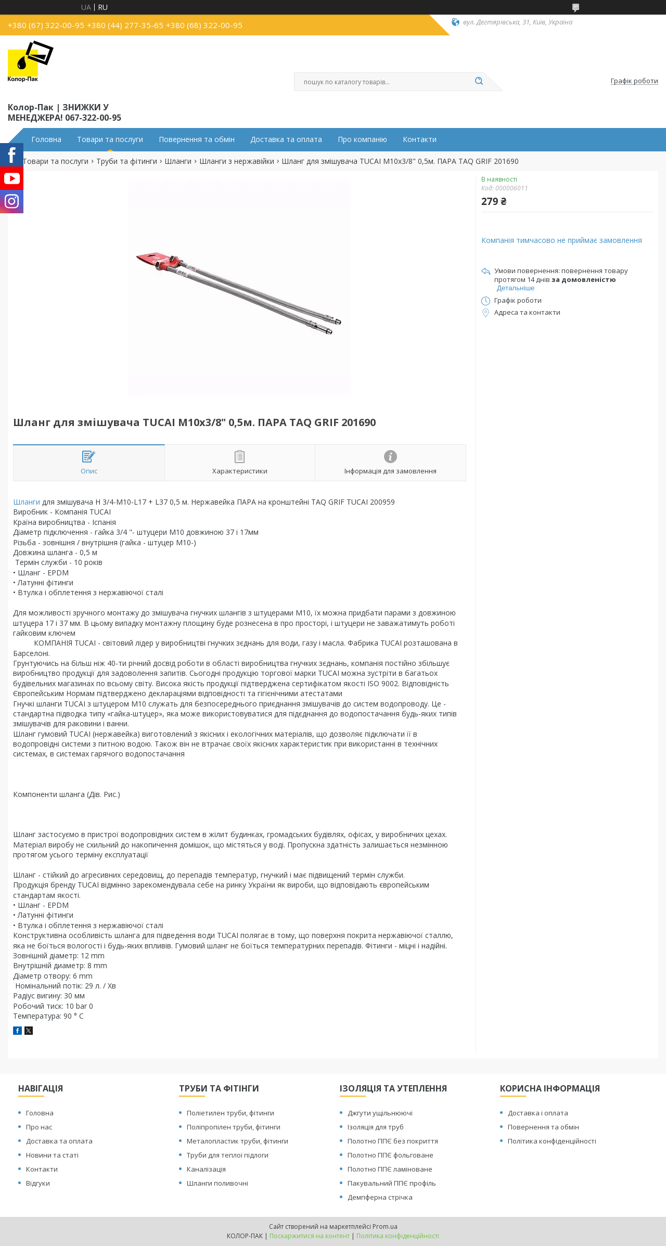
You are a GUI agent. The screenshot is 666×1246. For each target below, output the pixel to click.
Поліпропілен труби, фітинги (233, 1127)
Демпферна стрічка (380, 1197)
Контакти (420, 139)
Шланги (177, 161)
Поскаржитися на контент (310, 1235)
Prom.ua (385, 1226)
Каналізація (206, 1169)
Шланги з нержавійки (236, 161)
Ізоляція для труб (376, 1127)
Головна (46, 139)
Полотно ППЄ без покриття (393, 1141)
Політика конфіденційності (552, 1141)
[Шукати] (478, 81)
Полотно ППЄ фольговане (390, 1155)
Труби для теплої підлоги (227, 1155)
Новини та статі (52, 1155)
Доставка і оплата (538, 1112)
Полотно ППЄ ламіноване (390, 1169)
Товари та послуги (110, 139)
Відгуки (38, 1183)
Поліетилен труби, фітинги (230, 1112)
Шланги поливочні (217, 1183)
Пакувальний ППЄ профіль (392, 1183)
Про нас (39, 1127)
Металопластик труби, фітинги (237, 1141)
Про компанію (362, 139)
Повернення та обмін (197, 139)
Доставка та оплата (286, 139)
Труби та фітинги (126, 161)
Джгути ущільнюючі (380, 1112)
